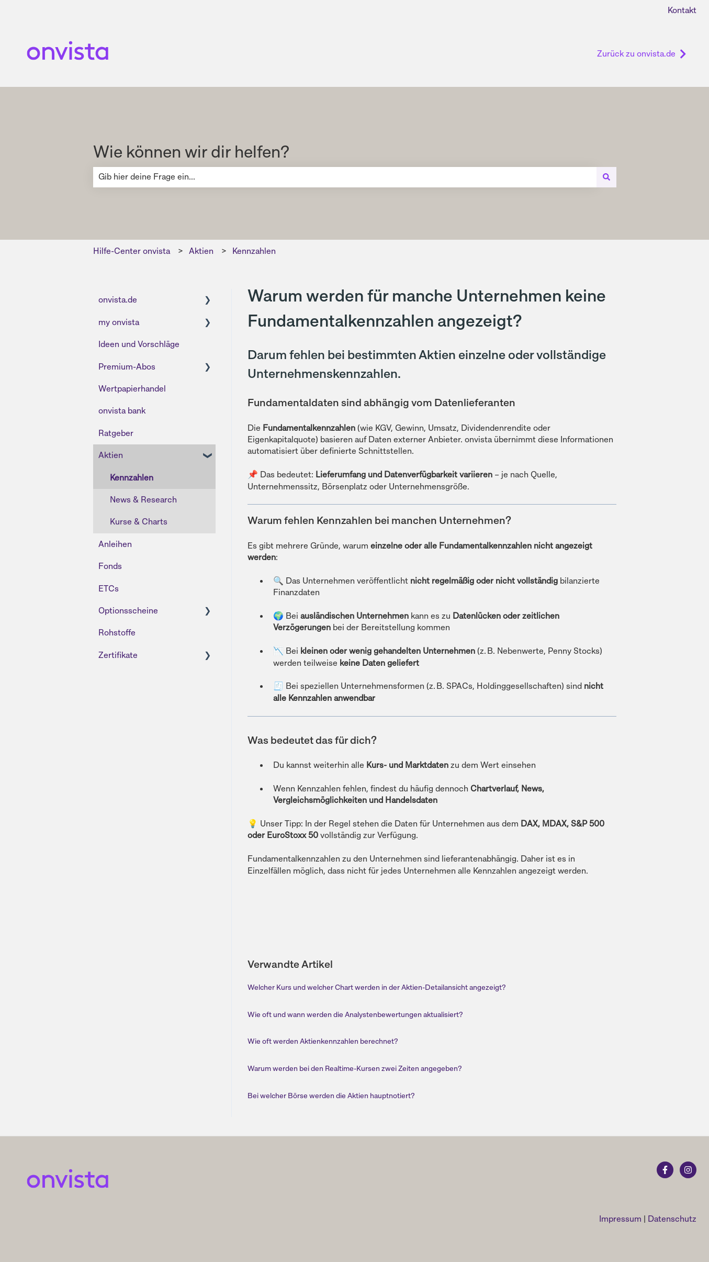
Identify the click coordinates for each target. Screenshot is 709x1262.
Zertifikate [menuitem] (118, 655)
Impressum (620, 1218)
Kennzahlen (254, 250)
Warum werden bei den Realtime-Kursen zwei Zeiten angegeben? (354, 1068)
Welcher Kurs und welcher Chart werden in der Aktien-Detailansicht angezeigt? (376, 987)
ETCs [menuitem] (108, 588)
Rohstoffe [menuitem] (117, 632)
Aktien (201, 250)
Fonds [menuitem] (110, 566)
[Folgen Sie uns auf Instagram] (688, 1170)
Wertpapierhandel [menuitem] (132, 388)
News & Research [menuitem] (143, 499)
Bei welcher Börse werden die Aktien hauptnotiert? (330, 1095)
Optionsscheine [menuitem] (128, 610)
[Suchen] (606, 177)
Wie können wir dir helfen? (191, 152)
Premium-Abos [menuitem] (126, 366)
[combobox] (345, 177)
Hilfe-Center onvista (131, 250)
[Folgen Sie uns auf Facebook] (665, 1170)
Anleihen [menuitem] (115, 544)
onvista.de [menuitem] (117, 299)
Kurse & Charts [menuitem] (138, 521)
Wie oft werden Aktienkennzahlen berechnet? (322, 1041)
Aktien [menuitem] (110, 455)
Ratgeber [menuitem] (115, 433)
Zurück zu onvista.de (642, 53)
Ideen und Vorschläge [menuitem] (138, 344)
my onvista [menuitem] (118, 322)
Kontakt (682, 10)
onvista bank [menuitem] (121, 410)
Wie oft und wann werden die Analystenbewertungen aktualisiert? (355, 1014)
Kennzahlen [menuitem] (131, 477)
